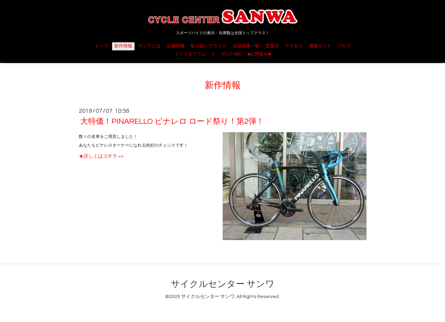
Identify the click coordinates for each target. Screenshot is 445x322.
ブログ (344, 46)
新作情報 (123, 46)
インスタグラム (190, 54)
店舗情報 (176, 46)
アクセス (294, 46)
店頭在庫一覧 (246, 46)
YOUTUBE (231, 54)
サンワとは (149, 46)
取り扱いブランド (209, 46)
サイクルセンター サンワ (222, 284)
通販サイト (320, 46)
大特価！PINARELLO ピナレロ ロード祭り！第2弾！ (172, 121)
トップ (101, 46)
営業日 (272, 46)
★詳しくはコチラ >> (101, 156)
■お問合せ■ (259, 54)
